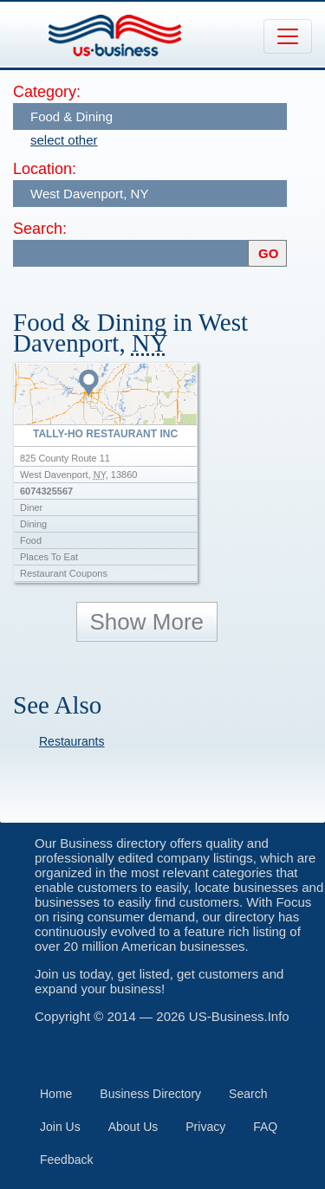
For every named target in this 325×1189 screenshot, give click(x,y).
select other (64, 139)
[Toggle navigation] (287, 36)
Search (248, 1094)
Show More (147, 622)
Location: (44, 169)
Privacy (205, 1127)
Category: (47, 91)
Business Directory (150, 1094)
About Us (133, 1127)
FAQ (265, 1127)
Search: (40, 228)
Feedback (66, 1159)
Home (56, 1094)
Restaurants (71, 741)
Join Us (60, 1127)
